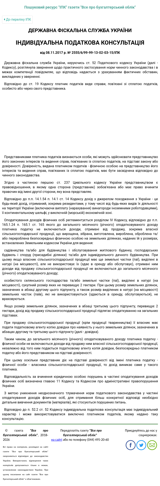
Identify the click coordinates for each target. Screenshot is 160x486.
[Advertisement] (80, 123)
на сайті (56, 440)
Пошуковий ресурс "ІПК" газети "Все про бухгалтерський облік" (80, 7)
